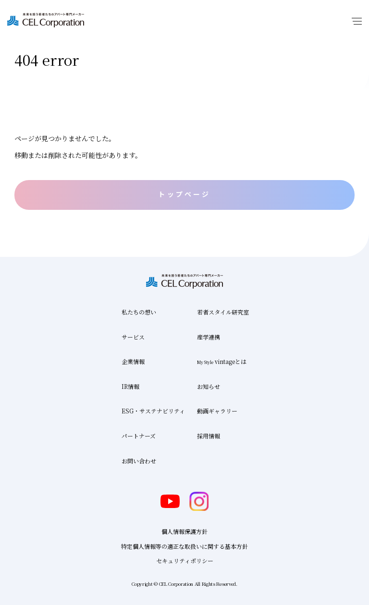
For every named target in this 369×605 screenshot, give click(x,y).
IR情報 (130, 386)
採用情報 (208, 436)
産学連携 (208, 337)
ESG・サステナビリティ (153, 411)
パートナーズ (139, 436)
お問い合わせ (139, 461)
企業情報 (133, 361)
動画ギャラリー (217, 411)
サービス (133, 337)
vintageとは (221, 361)
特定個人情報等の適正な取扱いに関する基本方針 (184, 546)
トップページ (184, 194)
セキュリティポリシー (184, 561)
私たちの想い (139, 312)
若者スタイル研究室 (223, 312)
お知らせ (208, 386)
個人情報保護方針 (184, 531)
